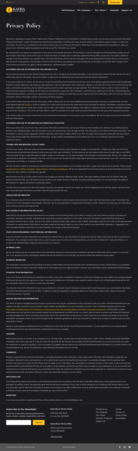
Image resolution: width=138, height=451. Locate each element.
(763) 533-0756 (56, 436)
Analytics (15, 169)
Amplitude (30, 169)
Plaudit (74, 447)
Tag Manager (63, 169)
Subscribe (38, 422)
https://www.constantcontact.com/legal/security (24, 309)
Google (9, 169)
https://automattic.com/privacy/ (94, 309)
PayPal (27, 104)
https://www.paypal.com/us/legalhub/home (61, 309)
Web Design (66, 447)
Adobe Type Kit (42, 169)
